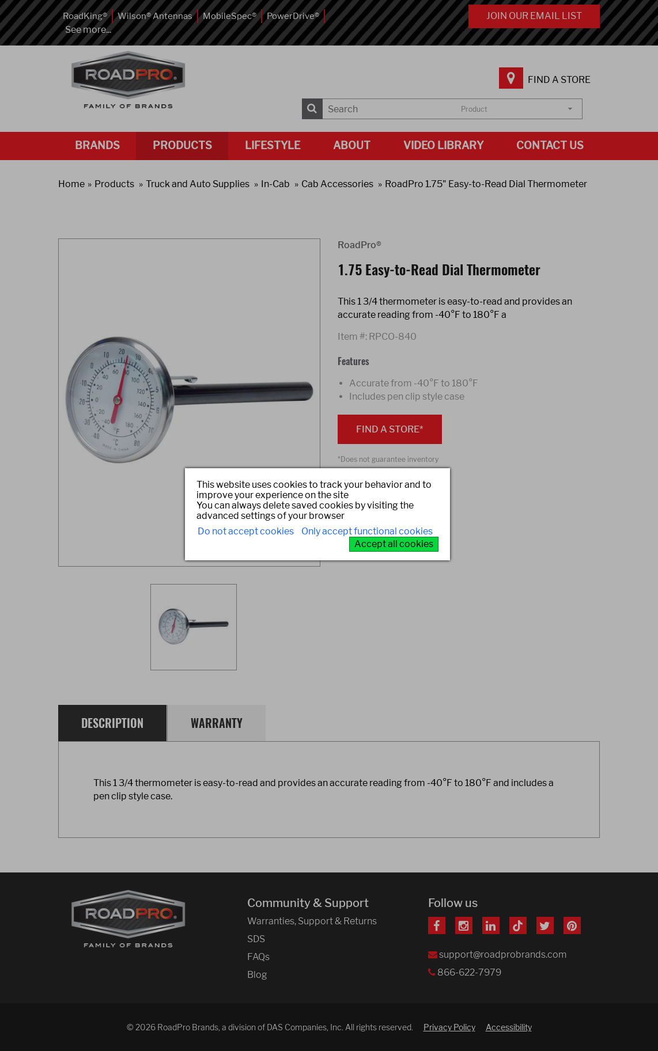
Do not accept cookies (246, 531)
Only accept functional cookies (367, 531)
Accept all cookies (393, 543)
